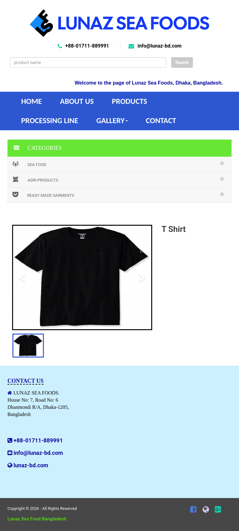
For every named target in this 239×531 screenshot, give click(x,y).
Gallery (112, 120)
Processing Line (49, 120)
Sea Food (29, 164)
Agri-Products (35, 179)
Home (31, 101)
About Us (77, 101)
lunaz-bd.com (30, 465)
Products (129, 101)
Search (182, 62)
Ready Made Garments (43, 195)
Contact (161, 120)
